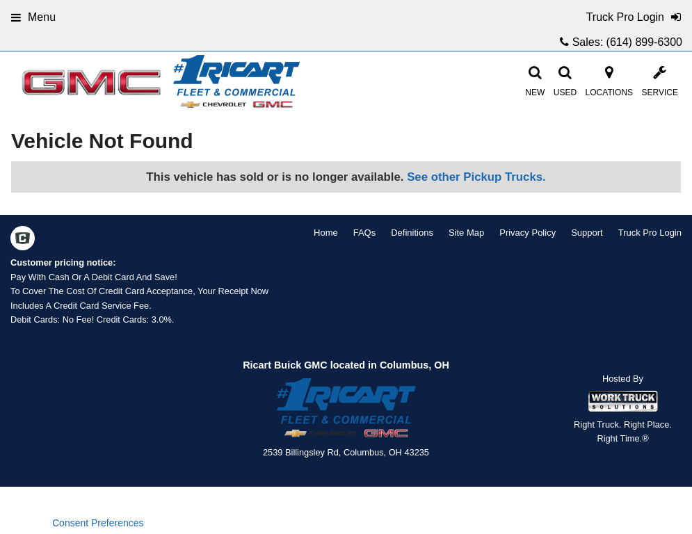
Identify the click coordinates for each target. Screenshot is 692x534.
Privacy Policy (527, 232)
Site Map (466, 232)
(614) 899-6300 (644, 42)
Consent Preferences (98, 522)
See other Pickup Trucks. (476, 177)
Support (587, 232)
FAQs (364, 232)
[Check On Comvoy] (22, 239)
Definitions (412, 232)
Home (326, 232)
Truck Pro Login (650, 232)
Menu (33, 17)
